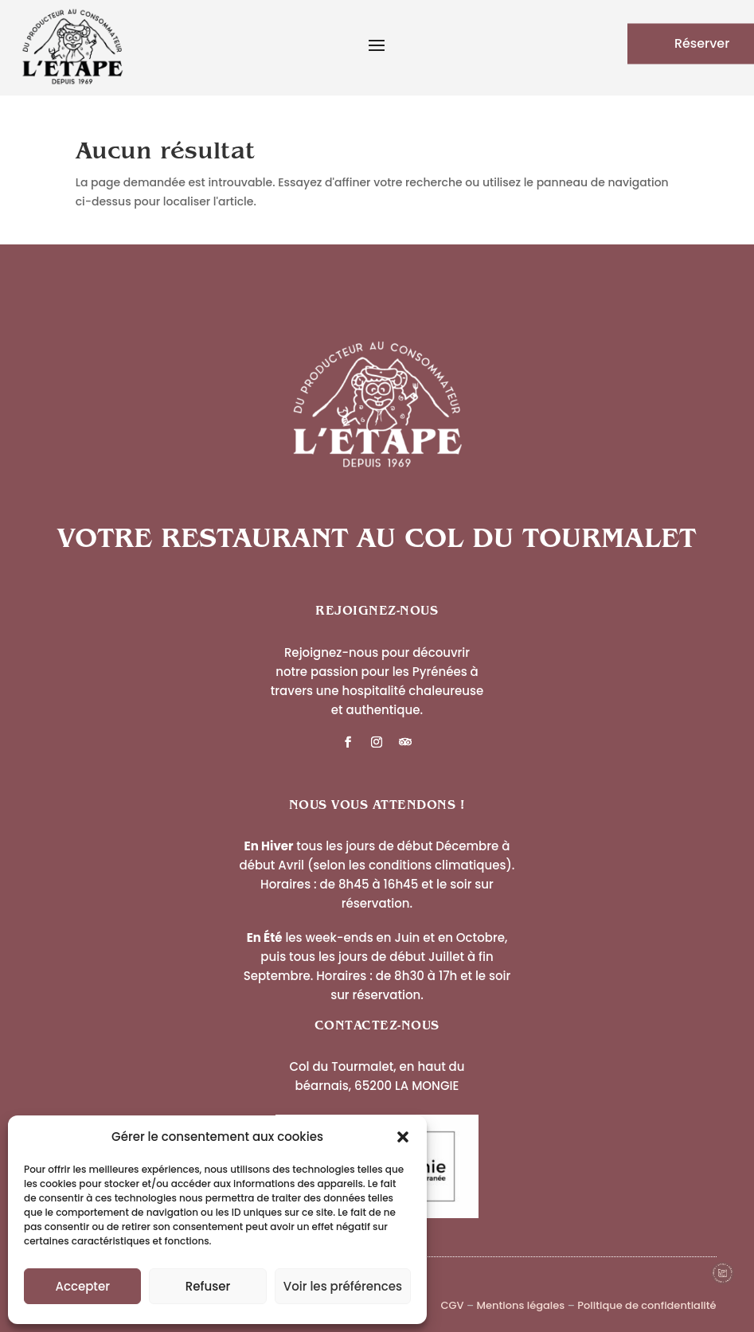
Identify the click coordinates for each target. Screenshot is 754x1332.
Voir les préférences (342, 1286)
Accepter (82, 1286)
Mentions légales (521, 1305)
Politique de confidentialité (646, 1305)
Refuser (208, 1286)
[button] (403, 1137)
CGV (451, 1305)
